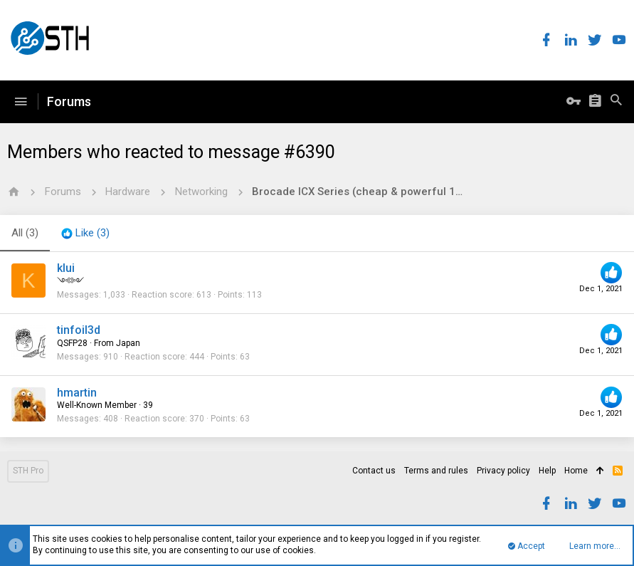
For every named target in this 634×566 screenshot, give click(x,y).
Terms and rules (436, 471)
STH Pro (28, 471)
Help (547, 471)
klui (66, 268)
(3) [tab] (24, 232)
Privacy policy (503, 471)
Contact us (374, 471)
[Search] (616, 102)
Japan (128, 343)
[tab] (85, 233)
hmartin (77, 392)
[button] (20, 102)
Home (576, 471)
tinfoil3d (78, 330)
